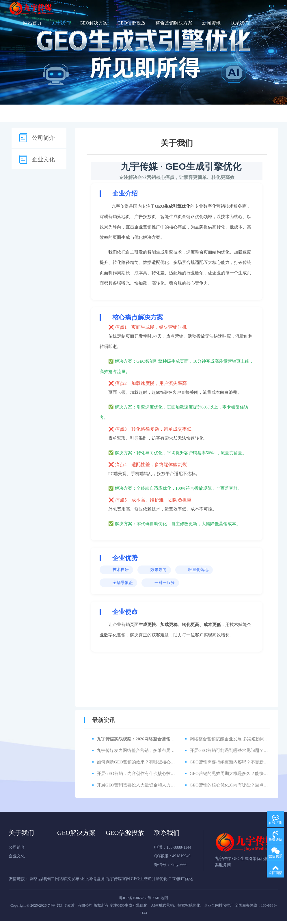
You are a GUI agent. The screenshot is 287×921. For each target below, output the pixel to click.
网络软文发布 (68, 879)
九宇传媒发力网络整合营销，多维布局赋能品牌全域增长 (151, 750)
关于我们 (60, 22)
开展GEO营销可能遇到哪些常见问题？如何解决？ (237, 750)
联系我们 (239, 22)
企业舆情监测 (93, 879)
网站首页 (32, 22)
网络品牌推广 (42, 879)
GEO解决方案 (94, 22)
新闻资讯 (211, 22)
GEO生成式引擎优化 (149, 879)
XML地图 (160, 898)
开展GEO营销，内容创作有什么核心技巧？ (138, 773)
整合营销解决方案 (173, 22)
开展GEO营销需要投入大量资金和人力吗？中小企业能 (149, 785)
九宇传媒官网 (118, 879)
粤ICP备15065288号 (135, 898)
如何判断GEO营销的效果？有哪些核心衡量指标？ (144, 762)
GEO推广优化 (181, 879)
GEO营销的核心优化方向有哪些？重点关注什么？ (237, 785)
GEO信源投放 (132, 22)
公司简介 (43, 138)
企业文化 (43, 159)
